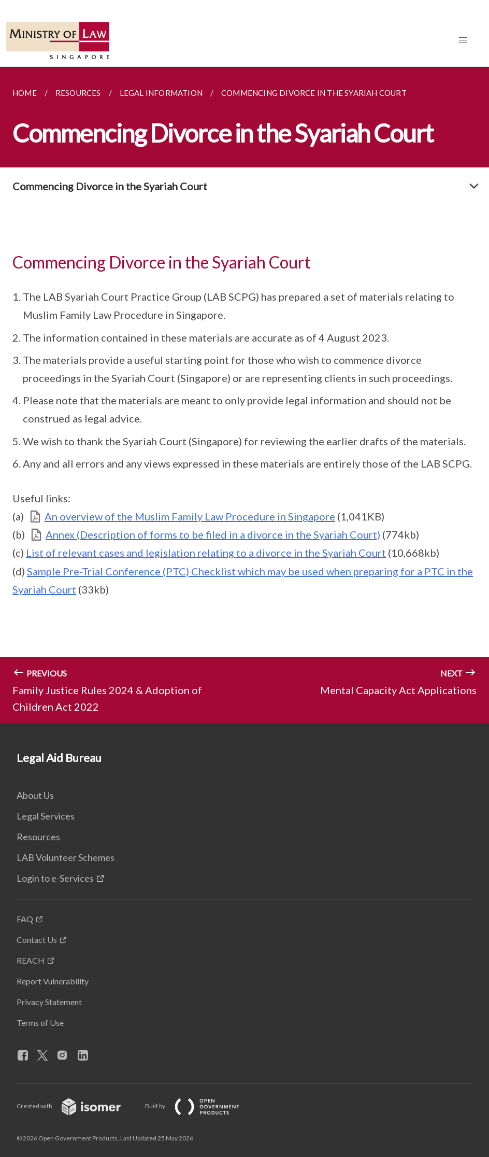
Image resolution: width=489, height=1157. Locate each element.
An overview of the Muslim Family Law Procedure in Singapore (190, 516)
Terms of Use (40, 1022)
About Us (35, 795)
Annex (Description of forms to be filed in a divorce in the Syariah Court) (213, 534)
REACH (31, 960)
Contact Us (37, 939)
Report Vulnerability (53, 981)
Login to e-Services (55, 878)
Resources (38, 836)
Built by (200, 1106)
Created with (77, 1106)
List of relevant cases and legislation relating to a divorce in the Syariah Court (206, 552)
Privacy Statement (49, 1002)
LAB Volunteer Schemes (65, 857)
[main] (244, 395)
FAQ (25, 919)
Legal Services (46, 816)
